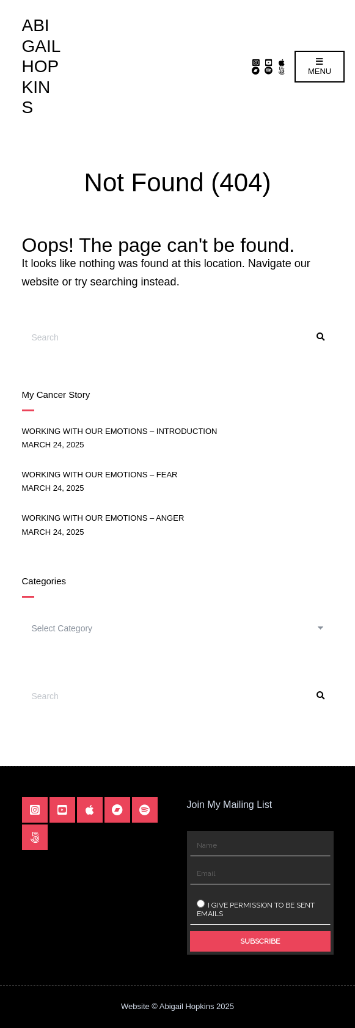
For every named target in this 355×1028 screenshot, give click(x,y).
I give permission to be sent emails (256, 909)
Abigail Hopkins (41, 66)
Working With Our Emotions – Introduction (120, 431)
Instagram (256, 63)
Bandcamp (256, 71)
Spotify (269, 71)
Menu (319, 67)
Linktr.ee (281, 71)
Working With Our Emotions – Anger (103, 518)
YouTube (269, 63)
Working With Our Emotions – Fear (100, 474)
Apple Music (281, 63)
